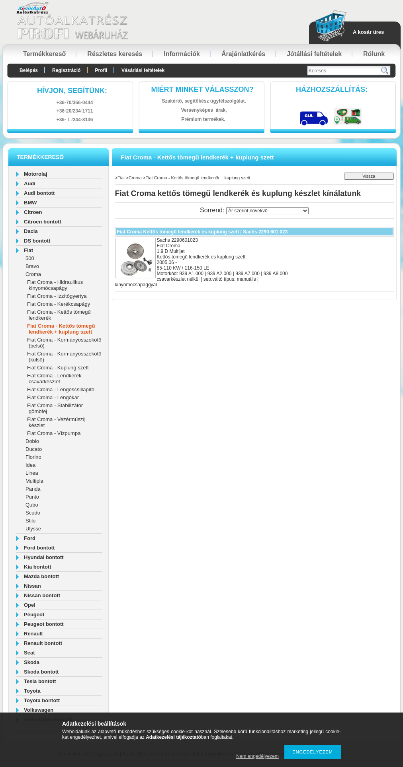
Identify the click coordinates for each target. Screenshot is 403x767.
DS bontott (37, 241)
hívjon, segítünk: (72, 91)
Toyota (32, 691)
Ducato (33, 449)
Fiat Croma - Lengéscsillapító (60, 389)
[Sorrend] (267, 210)
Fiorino (33, 457)
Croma (33, 274)
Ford (29, 538)
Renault (33, 634)
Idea (30, 465)
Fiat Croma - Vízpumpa (53, 433)
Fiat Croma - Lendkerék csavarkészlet (54, 378)
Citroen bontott (42, 222)
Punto (32, 497)
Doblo (32, 441)
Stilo (30, 521)
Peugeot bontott (44, 624)
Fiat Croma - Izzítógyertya (57, 296)
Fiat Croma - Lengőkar (53, 397)
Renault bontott (43, 643)
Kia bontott (37, 567)
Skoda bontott (41, 672)
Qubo (31, 505)
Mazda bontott (41, 576)
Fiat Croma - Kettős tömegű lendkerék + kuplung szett (61, 329)
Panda (33, 489)
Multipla (34, 481)
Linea (31, 473)
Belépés (29, 70)
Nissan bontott (42, 595)
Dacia (31, 231)
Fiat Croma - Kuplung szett (58, 368)
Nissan (32, 586)
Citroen (33, 212)
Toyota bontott (42, 700)
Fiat (28, 250)
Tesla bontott (40, 681)
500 (29, 258)
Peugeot (34, 614)
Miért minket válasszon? (202, 89)
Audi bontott (39, 193)
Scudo (32, 513)
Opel (29, 605)
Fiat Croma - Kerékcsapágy (58, 304)
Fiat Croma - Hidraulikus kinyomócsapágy (55, 285)
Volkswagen (38, 710)
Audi (29, 183)
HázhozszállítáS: (332, 89)
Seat (29, 653)
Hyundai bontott (44, 557)
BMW (30, 203)
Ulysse (33, 529)
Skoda (31, 662)
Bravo (32, 266)
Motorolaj (35, 174)
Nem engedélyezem (257, 756)
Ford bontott (39, 548)
